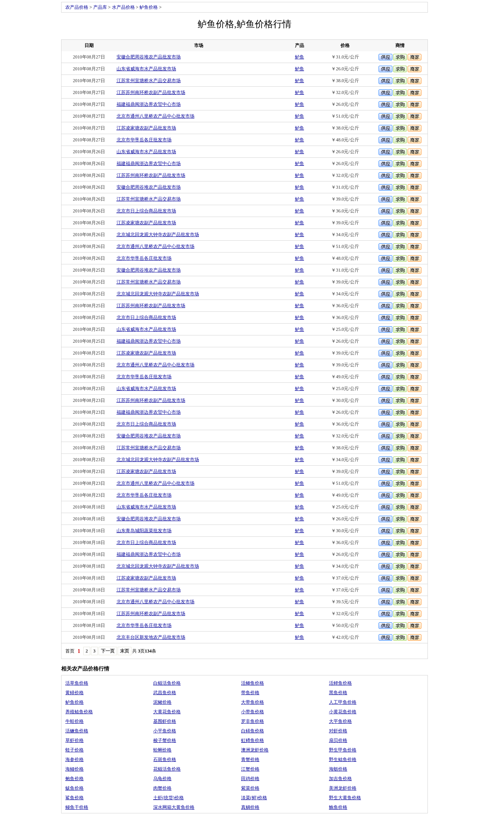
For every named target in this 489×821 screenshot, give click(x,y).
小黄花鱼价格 (342, 711)
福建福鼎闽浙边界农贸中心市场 (149, 104)
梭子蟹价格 (164, 740)
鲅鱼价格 (74, 788)
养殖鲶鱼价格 (79, 711)
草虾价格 (74, 740)
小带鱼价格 (252, 711)
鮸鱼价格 (338, 807)
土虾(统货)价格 (168, 797)
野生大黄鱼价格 (345, 797)
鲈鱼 (299, 57)
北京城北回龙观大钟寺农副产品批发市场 (158, 234)
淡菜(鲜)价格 (254, 797)
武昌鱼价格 (164, 692)
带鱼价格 (250, 692)
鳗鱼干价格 (76, 807)
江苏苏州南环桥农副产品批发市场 (151, 92)
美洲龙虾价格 (342, 788)
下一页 (108, 651)
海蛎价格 (338, 769)
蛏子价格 (74, 750)
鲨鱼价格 (74, 797)
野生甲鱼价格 (342, 750)
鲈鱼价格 (148, 7)
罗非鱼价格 (252, 721)
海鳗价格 (74, 769)
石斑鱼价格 (164, 759)
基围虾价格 (164, 721)
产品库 (100, 7)
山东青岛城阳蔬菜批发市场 (144, 530)
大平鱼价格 (340, 721)
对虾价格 (338, 731)
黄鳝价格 (74, 692)
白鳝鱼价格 (252, 731)
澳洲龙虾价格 (255, 750)
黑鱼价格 (338, 692)
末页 (124, 651)
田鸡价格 (250, 778)
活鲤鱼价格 (340, 683)
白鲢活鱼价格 (167, 683)
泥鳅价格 (162, 702)
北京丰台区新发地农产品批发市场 (151, 637)
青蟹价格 (250, 759)
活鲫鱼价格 (252, 683)
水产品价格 (123, 7)
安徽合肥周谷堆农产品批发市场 (149, 57)
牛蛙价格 (74, 721)
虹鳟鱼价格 (252, 740)
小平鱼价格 (164, 731)
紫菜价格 (250, 788)
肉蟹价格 (162, 788)
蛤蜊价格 (162, 750)
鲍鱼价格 (74, 778)
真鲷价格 (250, 807)
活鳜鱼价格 (76, 731)
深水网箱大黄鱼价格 (173, 807)
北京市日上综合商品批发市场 (146, 211)
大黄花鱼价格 (167, 711)
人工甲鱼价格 (342, 702)
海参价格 (74, 759)
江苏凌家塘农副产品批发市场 (146, 128)
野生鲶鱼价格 (342, 759)
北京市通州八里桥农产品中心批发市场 (155, 116)
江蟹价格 (250, 769)
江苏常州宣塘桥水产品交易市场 (149, 80)
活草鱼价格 (76, 683)
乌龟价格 (162, 778)
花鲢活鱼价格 (167, 769)
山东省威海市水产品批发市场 (146, 68)
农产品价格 (76, 7)
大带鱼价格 (252, 702)
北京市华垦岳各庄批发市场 (144, 140)
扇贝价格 (338, 740)
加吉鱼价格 (340, 778)
